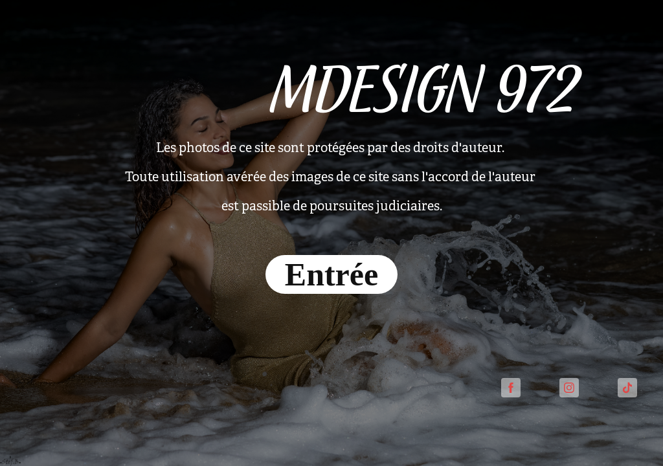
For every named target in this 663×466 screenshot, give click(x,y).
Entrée (331, 274)
